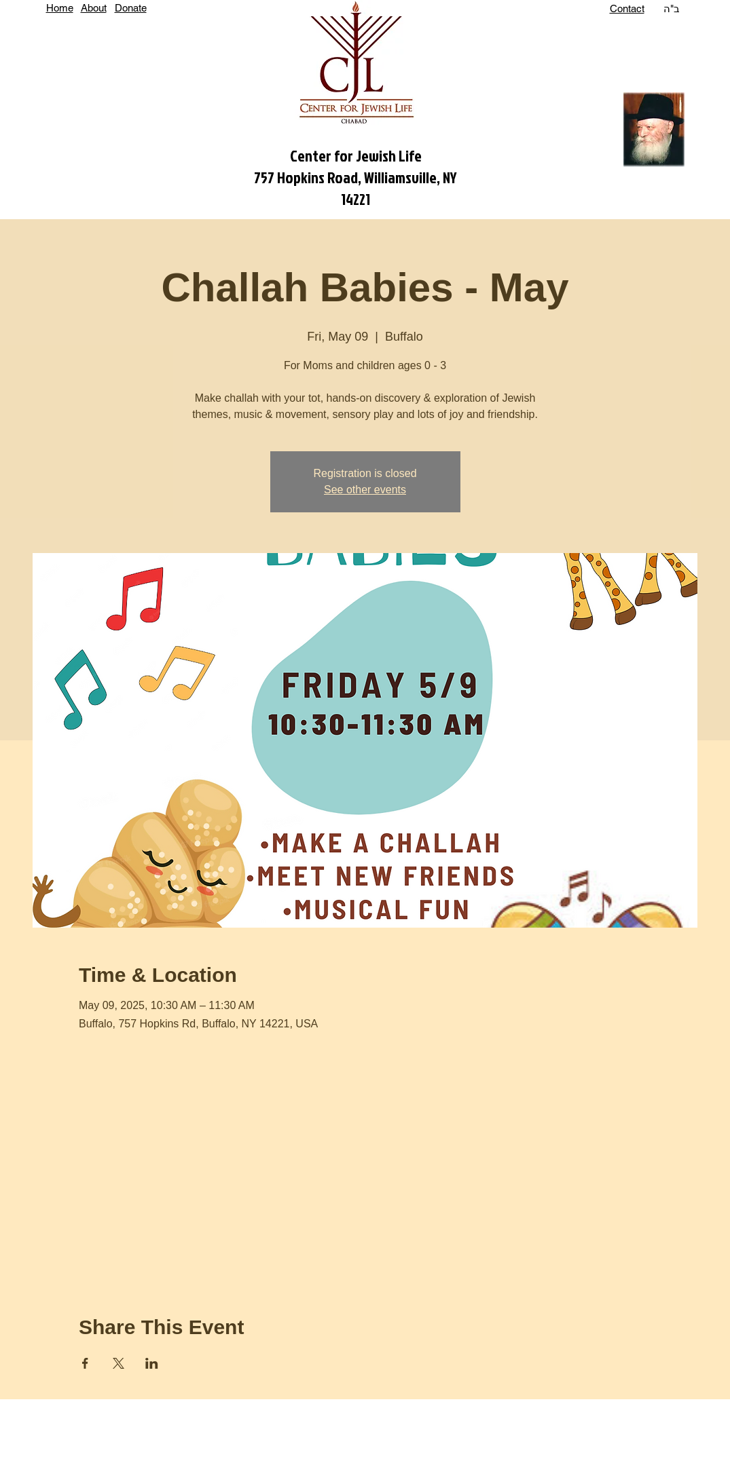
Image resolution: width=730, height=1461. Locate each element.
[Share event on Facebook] (85, 1363)
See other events (365, 489)
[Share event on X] (118, 1363)
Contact (627, 8)
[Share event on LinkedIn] (151, 1363)
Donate (131, 8)
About (94, 8)
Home (59, 8)
